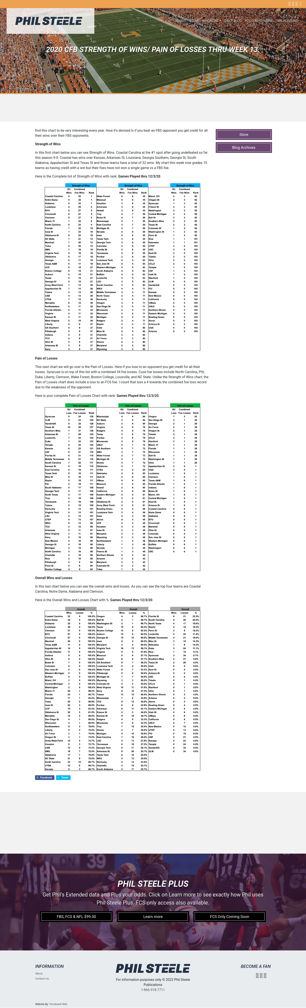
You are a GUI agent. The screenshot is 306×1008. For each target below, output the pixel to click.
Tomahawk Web (58, 1004)
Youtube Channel (259, 21)
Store (194, 21)
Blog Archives (243, 147)
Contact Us (42, 978)
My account (288, 21)
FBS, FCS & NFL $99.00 (76, 916)
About (181, 21)
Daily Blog (233, 21)
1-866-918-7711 (153, 990)
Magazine (211, 21)
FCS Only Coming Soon (229, 916)
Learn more (153, 916)
